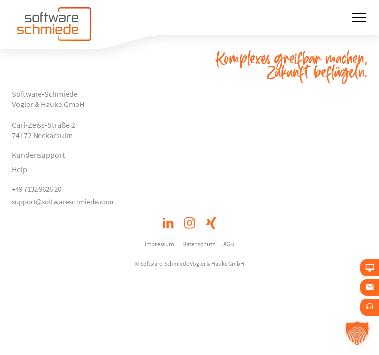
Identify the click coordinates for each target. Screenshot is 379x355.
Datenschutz (198, 244)
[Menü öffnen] (359, 17)
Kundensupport (38, 155)
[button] (357, 333)
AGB (228, 244)
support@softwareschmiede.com (62, 201)
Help (19, 169)
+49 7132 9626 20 (36, 189)
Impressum (159, 244)
